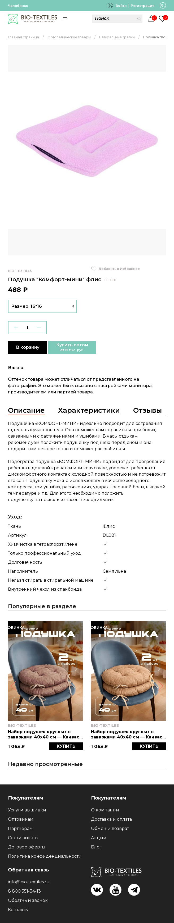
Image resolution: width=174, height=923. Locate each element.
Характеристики (89, 410)
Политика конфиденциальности (45, 856)
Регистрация (142, 6)
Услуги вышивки (27, 809)
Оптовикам (20, 819)
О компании (105, 809)
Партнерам (20, 828)
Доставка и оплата (111, 819)
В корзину (27, 347)
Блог (96, 846)
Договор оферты (26, 846)
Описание (26, 410)
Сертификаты (23, 837)
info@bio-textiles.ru (29, 881)
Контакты (18, 909)
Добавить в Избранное (115, 269)
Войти (121, 6)
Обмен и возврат (110, 828)
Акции (98, 837)
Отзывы (147, 410)
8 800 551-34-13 (24, 891)
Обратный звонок (28, 900)
